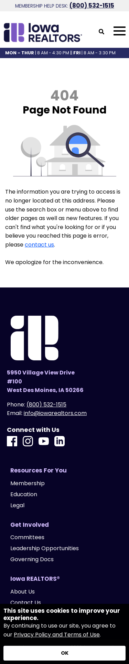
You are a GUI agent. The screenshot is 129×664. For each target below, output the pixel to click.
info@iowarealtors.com (55, 413)
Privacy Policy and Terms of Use (57, 635)
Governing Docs (32, 559)
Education (23, 494)
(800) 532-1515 (91, 5)
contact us (39, 245)
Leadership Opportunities (44, 548)
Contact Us (25, 603)
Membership (27, 483)
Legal (17, 505)
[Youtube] (44, 441)
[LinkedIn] (59, 441)
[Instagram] (28, 441)
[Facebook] (12, 441)
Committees (27, 537)
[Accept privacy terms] (64, 653)
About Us (22, 592)
